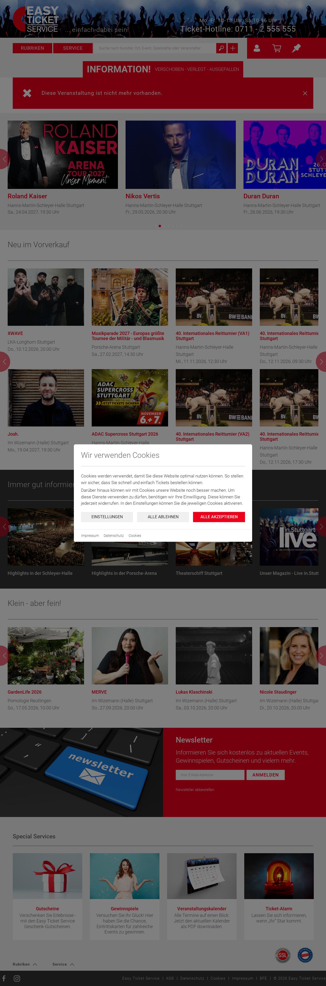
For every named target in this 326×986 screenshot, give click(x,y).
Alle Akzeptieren (219, 516)
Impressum (90, 536)
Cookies (135, 536)
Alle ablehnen (163, 516)
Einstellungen (107, 516)
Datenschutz (114, 536)
